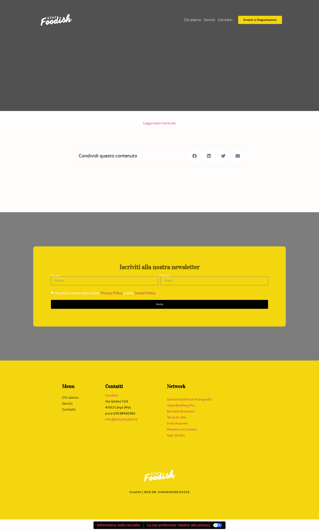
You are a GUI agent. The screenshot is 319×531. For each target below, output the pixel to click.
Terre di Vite (176, 417)
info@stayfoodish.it (121, 419)
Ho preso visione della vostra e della (105, 293)
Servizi (209, 20)
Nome (55, 275)
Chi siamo (192, 20)
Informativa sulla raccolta (118, 525)
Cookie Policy (145, 293)
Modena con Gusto (182, 429)
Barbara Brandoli (180, 411)
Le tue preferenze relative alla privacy (178, 525)
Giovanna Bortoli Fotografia (189, 399)
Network (176, 386)
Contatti (225, 20)
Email (165, 275)
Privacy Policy (112, 293)
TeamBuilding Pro (181, 405)
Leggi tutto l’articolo (159, 123)
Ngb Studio (176, 435)
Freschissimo (177, 423)
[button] (194, 156)
